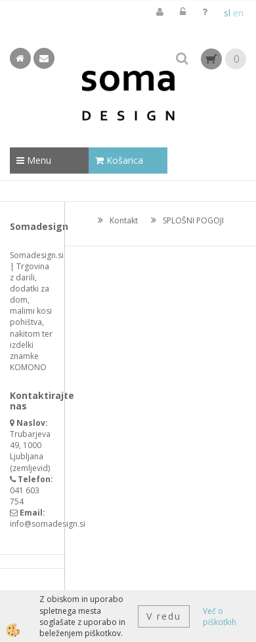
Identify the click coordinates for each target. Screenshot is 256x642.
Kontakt (124, 220)
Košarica (119, 160)
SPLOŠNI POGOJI (193, 220)
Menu (33, 160)
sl (227, 13)
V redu (163, 616)
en (238, 13)
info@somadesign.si (47, 523)
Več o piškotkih (219, 616)
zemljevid (30, 468)
